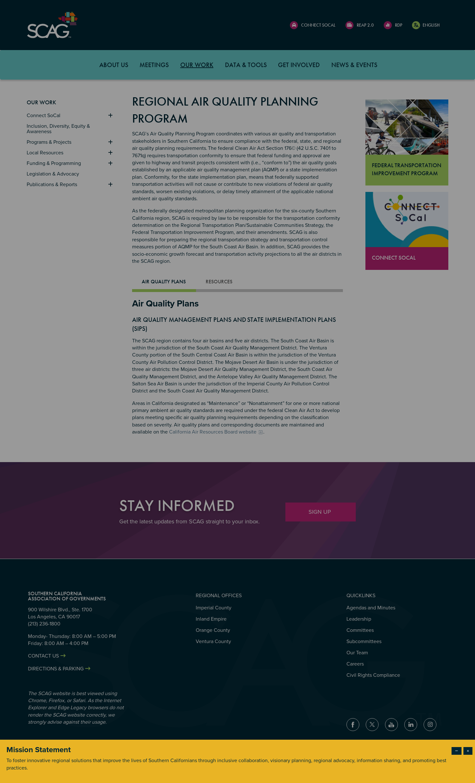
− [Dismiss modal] (456, 751)
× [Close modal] (468, 751)
